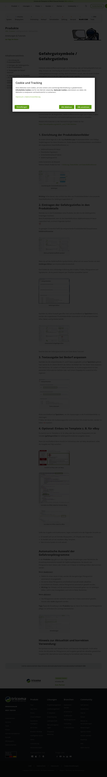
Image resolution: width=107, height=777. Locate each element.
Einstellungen (22, 107)
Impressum (19, 97)
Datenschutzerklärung (32, 97)
